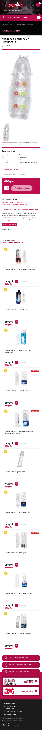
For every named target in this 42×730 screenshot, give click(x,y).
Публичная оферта (13, 724)
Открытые (20, 681)
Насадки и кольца (19, 22)
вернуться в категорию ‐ (11, 31)
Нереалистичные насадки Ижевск (15, 204)
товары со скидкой (20, 691)
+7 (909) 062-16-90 (9, 706)
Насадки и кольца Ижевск (12, 202)
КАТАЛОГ (11, 17)
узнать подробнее (9, 224)
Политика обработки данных (16, 726)
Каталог (10, 22)
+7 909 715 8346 (10, 709)
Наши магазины (8, 703)
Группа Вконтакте (9, 714)
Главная (3, 22)
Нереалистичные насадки (8, 24)
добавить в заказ (21, 188)
